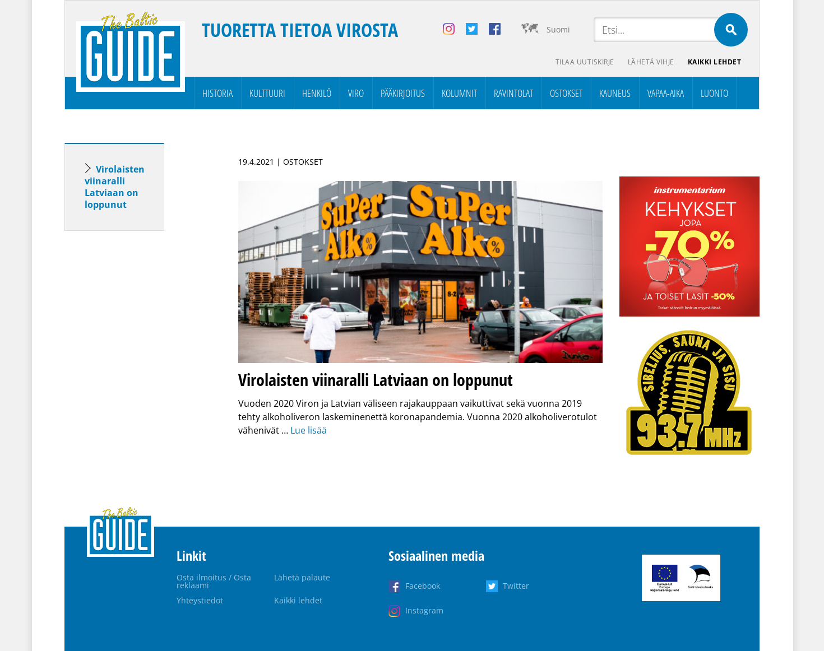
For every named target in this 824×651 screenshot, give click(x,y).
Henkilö (316, 93)
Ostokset (566, 93)
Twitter (516, 585)
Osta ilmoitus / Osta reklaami (214, 581)
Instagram (424, 610)
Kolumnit (459, 93)
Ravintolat (513, 93)
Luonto (714, 93)
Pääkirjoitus (403, 93)
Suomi (558, 29)
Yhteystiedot (200, 600)
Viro (356, 93)
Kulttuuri (267, 93)
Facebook (422, 585)
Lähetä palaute (302, 577)
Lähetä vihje (651, 62)
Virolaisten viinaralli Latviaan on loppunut (115, 187)
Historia (217, 93)
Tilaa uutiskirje (584, 62)
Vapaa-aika (665, 93)
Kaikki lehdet (715, 62)
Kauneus (615, 93)
